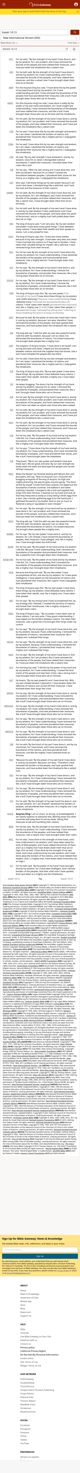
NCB (11, 572)
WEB (11, 826)
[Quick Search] (35, 32)
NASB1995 (8, 559)
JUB (11, 397)
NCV (11, 588)
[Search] (74, 32)
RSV (11, 775)
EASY (10, 236)
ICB (11, 371)
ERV (11, 223)
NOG (11, 521)
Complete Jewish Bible (62, 913)
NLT (11, 680)
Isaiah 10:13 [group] (10, 49)
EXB (11, 293)
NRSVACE (8, 706)
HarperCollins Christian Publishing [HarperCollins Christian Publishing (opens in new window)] (37, 1390)
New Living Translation (35, 1077)
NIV (11, 629)
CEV (11, 182)
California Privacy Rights (33, 1351)
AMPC (10, 103)
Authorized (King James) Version (49, 989)
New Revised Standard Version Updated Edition (33, 1110)
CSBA (10, 144)
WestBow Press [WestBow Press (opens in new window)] (27, 1404)
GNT (11, 345)
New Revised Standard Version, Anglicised (31, 1084)
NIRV (10, 613)
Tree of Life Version (20, 1139)
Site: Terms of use (29, 1362)
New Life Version (40, 1075)
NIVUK (10, 642)
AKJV (11, 422)
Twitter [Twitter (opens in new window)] (23, 1439)
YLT (11, 865)
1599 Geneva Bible (38, 951)
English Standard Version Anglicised (19, 944)
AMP (11, 87)
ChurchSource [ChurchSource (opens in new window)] (27, 1386)
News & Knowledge (29, 1294)
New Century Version (12, 1049)
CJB (11, 169)
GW (11, 333)
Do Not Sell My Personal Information (39, 1354)
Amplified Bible (22, 890)
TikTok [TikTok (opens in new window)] (23, 1436)
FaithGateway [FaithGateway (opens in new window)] (27, 1379)
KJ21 (11, 59)
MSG (11, 474)
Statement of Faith (29, 1297)
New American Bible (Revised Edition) (27, 1020)
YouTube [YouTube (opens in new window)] (24, 1443)
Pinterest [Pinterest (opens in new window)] (24, 1432)
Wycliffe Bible (59, 1151)
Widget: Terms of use (30, 1365)
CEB (11, 157)
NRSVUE (9, 731)
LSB (11, 435)
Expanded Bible (20, 949)
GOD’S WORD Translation (46, 961)
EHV (11, 252)
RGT (11, 759)
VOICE (10, 813)
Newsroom (25, 1312)
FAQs (22, 1329)
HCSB (10, 358)
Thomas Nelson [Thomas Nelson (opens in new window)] (28, 1400)
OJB (11, 744)
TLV (11, 801)
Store (23, 1305)
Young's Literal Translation (32, 1153)
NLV (11, 667)
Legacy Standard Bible (17, 994)
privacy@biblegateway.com (18, 1273)
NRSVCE (9, 718)
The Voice (69, 1144)
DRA (11, 208)
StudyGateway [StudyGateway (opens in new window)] (27, 1382)
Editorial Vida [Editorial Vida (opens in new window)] (26, 1397)
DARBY (10, 192)
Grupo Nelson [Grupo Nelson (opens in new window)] (27, 1393)
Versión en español (29, 1457)
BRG (11, 118)
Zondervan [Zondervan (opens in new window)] (25, 1408)
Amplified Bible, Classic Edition (52, 892)
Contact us (25, 1343)
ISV (11, 384)
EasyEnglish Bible (23, 930)
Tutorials (24, 1332)
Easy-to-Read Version (25, 928)
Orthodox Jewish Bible (23, 1117)
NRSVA (10, 693)
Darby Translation (56, 920)
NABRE (9, 534)
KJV (11, 409)
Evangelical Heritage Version (25, 935)
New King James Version (51, 1070)
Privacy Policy (63, 1270)
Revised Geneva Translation (41, 1120)
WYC (11, 839)
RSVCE (10, 788)
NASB (10, 546)
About (23, 1290)
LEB (11, 448)
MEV (11, 508)
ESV (11, 267)
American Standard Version (15, 887)
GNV (11, 317)
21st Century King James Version (17, 885)
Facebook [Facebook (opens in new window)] (25, 1425)
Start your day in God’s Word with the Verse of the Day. (39, 11)
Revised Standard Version (48, 1122)
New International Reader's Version (28, 1056)
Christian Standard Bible (64, 902)
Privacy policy (27, 1347)
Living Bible (59, 1004)
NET (11, 600)
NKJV (11, 654)
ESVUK (10, 280)
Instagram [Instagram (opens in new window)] (25, 1428)
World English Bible (54, 1148)
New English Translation (46, 1051)
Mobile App (25, 1301)
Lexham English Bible (34, 1001)
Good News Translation (27, 966)
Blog (22, 1308)
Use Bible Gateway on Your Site (35, 1336)
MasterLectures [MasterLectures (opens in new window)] (28, 1411)
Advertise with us (28, 1340)
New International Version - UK (27, 1065)
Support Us (25, 1315)
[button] (76, 4)
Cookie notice (27, 1358)
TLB (11, 461)
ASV (11, 72)
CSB (11, 131)
